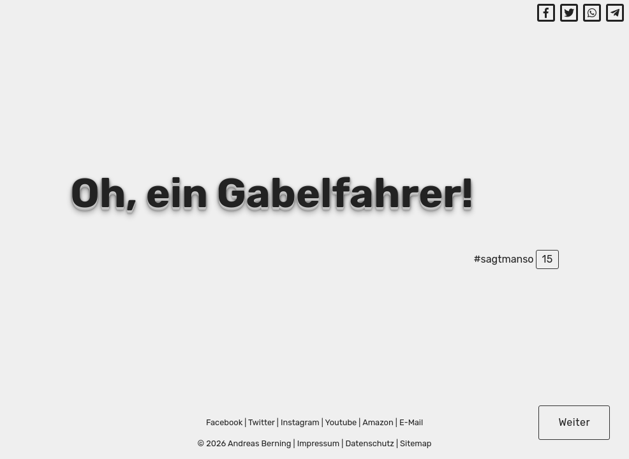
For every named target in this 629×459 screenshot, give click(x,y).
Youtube (341, 422)
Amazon (378, 422)
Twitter (261, 422)
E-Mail (411, 422)
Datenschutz (369, 443)
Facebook (224, 422)
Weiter (574, 422)
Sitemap (415, 443)
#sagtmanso (503, 259)
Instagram (300, 422)
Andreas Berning (259, 443)
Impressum (318, 443)
